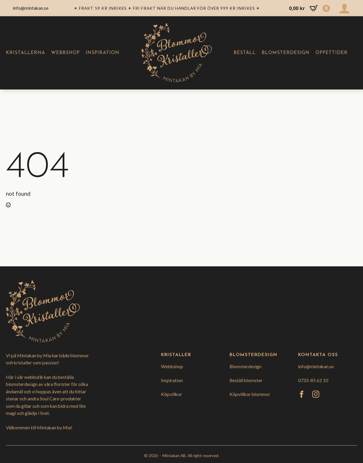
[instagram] (315, 394)
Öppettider (331, 52)
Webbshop (65, 52)
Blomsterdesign (286, 52)
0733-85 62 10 (313, 380)
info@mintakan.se (316, 366)
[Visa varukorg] (309, 8)
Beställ (245, 52)
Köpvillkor (171, 394)
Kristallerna (25, 52)
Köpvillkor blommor (249, 394)
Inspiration (102, 52)
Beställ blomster (246, 380)
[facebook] (301, 394)
